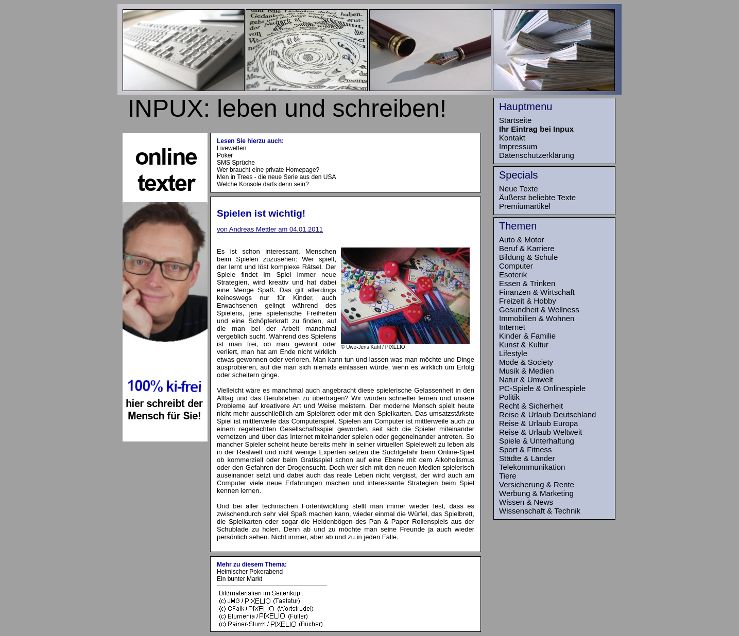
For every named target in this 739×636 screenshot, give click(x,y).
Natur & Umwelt (526, 379)
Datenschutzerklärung (536, 155)
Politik (509, 397)
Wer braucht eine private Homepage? (268, 169)
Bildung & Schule (528, 257)
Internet (512, 327)
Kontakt (512, 137)
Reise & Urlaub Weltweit (540, 432)
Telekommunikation (532, 467)
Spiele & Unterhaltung (536, 440)
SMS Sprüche (236, 162)
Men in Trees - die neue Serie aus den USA (276, 177)
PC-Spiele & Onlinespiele (542, 388)
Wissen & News (526, 502)
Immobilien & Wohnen (536, 318)
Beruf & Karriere (527, 248)
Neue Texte (518, 188)
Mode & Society (526, 362)
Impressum (518, 146)
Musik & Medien (526, 370)
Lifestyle (513, 353)
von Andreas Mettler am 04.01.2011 (270, 229)
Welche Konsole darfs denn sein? (263, 184)
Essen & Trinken (527, 283)
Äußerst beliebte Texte (537, 197)
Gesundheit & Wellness (539, 309)
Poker (225, 155)
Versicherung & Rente (536, 484)
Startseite (515, 120)
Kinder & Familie (527, 335)
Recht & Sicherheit (531, 405)
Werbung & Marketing (536, 493)
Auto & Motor (521, 239)
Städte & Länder (527, 458)
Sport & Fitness (525, 449)
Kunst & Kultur (523, 344)
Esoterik (513, 274)
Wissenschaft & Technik (539, 510)
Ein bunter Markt (239, 578)
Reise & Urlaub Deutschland (547, 414)
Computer (516, 265)
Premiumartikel (525, 206)
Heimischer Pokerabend (250, 571)
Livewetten (231, 148)
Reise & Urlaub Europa (538, 423)
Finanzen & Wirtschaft (537, 292)
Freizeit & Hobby (527, 300)
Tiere (508, 475)
